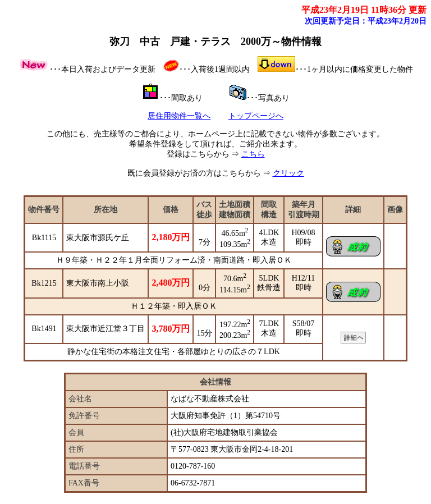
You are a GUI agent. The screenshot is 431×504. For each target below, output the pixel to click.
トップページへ (255, 116)
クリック (288, 173)
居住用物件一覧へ (179, 116)
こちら (253, 154)
